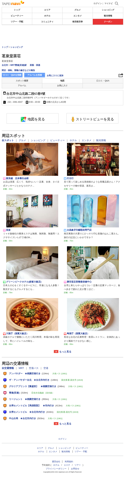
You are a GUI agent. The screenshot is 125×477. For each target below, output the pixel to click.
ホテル (47, 16)
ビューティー (17, 16)
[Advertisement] (62, 35)
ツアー (77, 465)
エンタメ (77, 16)
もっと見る (65, 351)
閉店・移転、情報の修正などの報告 (18, 70)
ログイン (97, 3)
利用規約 (69, 461)
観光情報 (108, 16)
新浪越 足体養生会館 (16, 178)
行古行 (69, 178)
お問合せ (75, 468)
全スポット (8, 140)
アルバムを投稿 (34, 75)
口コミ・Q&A (102, 81)
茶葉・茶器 (35, 65)
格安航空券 (77, 21)
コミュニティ (47, 21)
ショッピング (108, 10)
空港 (45, 368)
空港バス (34, 368)
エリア (47, 10)
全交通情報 (8, 368)
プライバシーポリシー (56, 468)
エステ (67, 465)
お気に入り (62, 85)
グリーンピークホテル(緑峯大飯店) (22, 281)
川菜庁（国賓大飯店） (16, 333)
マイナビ (108, 3)
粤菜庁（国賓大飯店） (76, 333)
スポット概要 (22, 81)
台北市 (5, 65)
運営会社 (56, 461)
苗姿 (7, 230)
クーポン (108, 21)
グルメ (77, 10)
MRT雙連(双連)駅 (18, 65)
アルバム (22, 85)
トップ (17, 10)
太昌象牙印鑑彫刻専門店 (78, 230)
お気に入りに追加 (55, 75)
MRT (22, 368)
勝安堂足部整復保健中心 (78, 281)
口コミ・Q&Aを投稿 (12, 75)
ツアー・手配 (17, 21)
